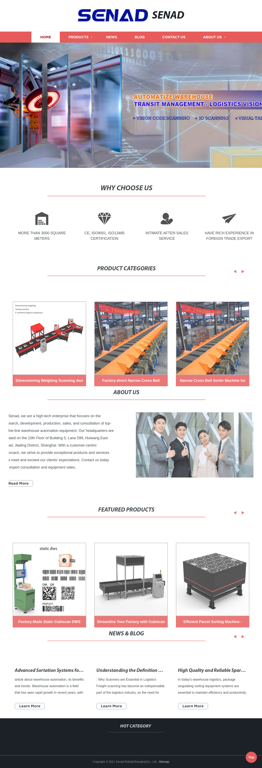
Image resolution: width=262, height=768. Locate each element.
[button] (228, 271)
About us (212, 39)
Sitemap (164, 761)
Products (79, 39)
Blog (140, 39)
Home (45, 39)
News (111, 39)
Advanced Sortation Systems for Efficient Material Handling (76, 686)
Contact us (173, 39)
